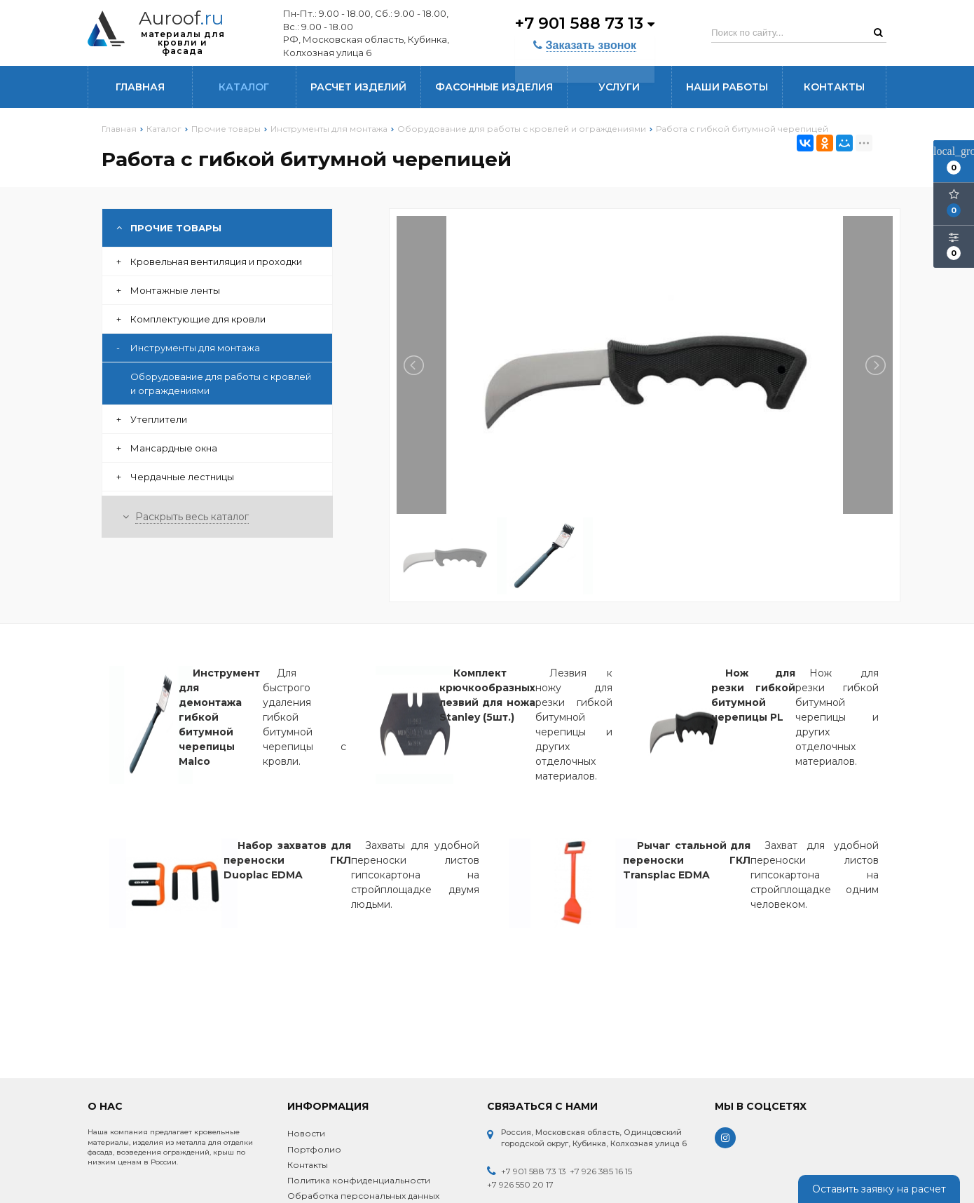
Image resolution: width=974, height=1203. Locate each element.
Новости (306, 1133)
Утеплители (151, 419)
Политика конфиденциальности (358, 1180)
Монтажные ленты (168, 290)
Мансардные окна (166, 448)
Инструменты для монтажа (188, 348)
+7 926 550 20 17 (520, 1184)
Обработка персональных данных (363, 1195)
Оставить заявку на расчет (879, 1189)
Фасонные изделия (494, 87)
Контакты (834, 87)
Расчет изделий (358, 87)
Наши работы (727, 87)
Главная (140, 87)
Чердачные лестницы (175, 477)
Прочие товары (168, 228)
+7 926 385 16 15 (601, 1171)
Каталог (244, 87)
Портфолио (314, 1149)
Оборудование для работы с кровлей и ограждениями (220, 383)
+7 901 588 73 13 (583, 23)
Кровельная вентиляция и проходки (209, 261)
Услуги (619, 87)
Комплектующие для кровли (191, 319)
